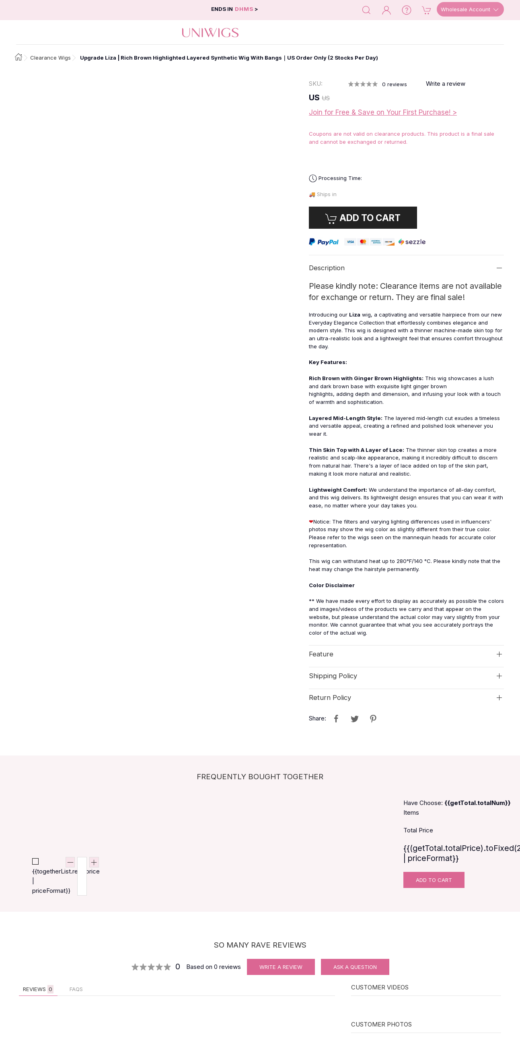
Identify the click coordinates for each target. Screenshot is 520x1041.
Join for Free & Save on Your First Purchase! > (383, 112)
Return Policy (330, 697)
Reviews (38, 989)
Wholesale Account (470, 10)
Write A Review (280, 967)
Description (327, 268)
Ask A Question (355, 967)
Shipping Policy (333, 676)
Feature (321, 654)
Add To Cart (434, 880)
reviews (394, 84)
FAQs (76, 989)
